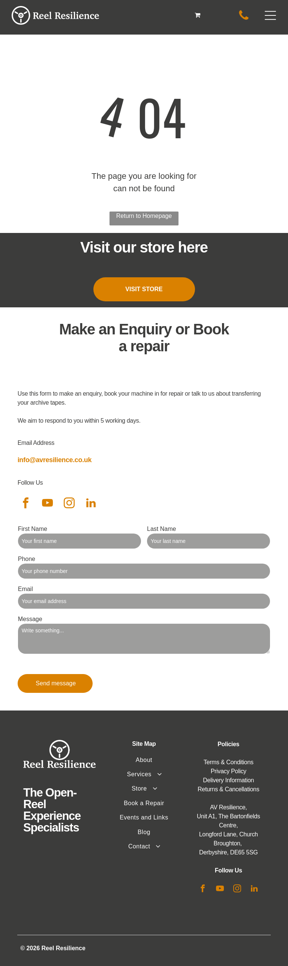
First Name (32, 529)
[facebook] (26, 504)
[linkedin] (91, 504)
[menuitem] (144, 760)
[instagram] (69, 504)
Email (25, 589)
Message (30, 619)
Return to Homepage (144, 216)
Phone (26, 559)
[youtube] (47, 504)
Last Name (161, 529)
